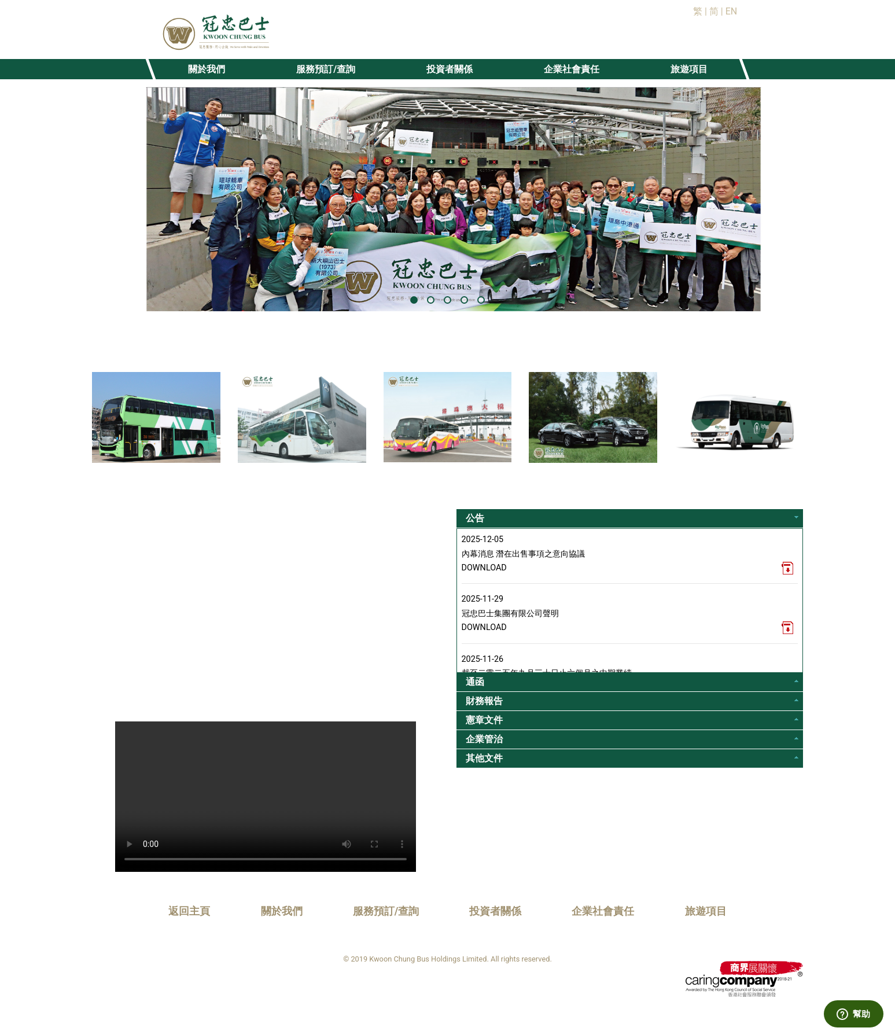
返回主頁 (189, 911)
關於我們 (282, 911)
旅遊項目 (706, 911)
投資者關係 (495, 911)
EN (731, 11)
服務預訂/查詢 (386, 911)
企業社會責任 (603, 911)
